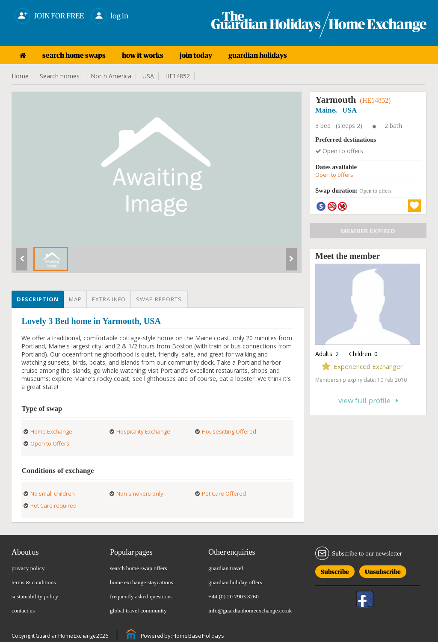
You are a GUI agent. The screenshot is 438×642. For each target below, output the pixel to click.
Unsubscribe (382, 570)
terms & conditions (34, 582)
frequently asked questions (141, 596)
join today (196, 55)
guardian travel (225, 568)
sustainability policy (35, 596)
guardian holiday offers (235, 582)
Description (38, 299)
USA (148, 76)
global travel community (138, 610)
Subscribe (335, 570)
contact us (23, 610)
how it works (142, 55)
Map (75, 299)
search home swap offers (138, 568)
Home (20, 76)
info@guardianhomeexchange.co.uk (250, 610)
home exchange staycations (141, 582)
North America (111, 76)
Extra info (109, 299)
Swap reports (159, 299)
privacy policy (28, 568)
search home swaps (74, 55)
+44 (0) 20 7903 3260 (233, 596)
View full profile (368, 400)
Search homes (60, 76)
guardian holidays (257, 55)
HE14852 (177, 76)
